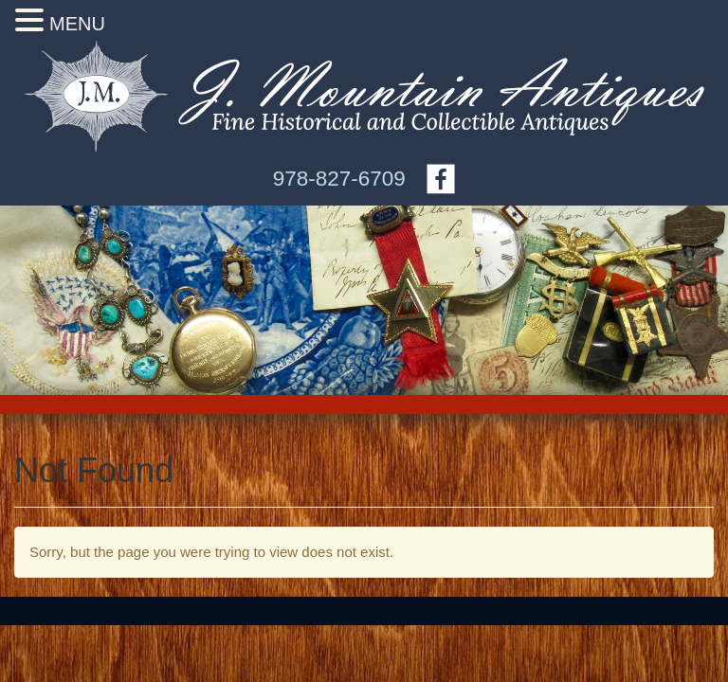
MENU (77, 23)
